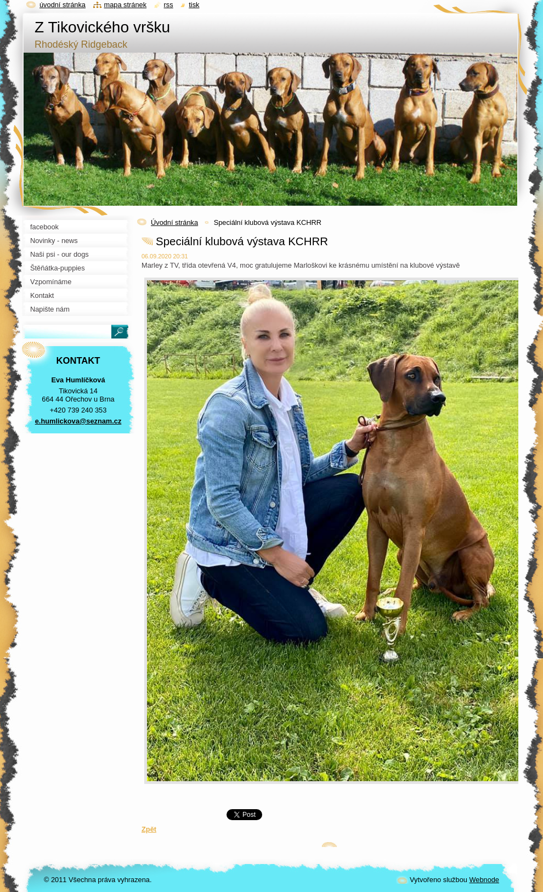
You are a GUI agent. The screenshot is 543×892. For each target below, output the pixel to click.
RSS (168, 5)
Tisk (194, 5)
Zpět (149, 829)
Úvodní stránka (174, 222)
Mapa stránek (125, 5)
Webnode (484, 880)
